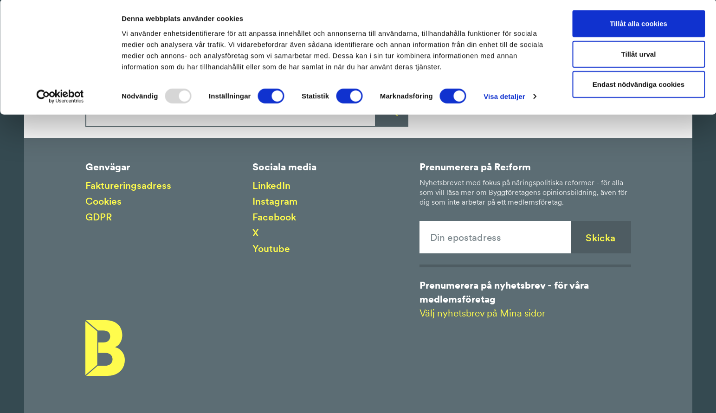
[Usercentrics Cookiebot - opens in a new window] (60, 97)
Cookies (103, 201)
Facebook (274, 217)
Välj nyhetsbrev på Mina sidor (482, 313)
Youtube (271, 248)
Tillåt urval (638, 55)
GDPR (98, 217)
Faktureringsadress (128, 185)
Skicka (600, 238)
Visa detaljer (504, 97)
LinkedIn (271, 185)
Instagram (274, 201)
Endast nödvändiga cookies (638, 85)
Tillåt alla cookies (638, 24)
